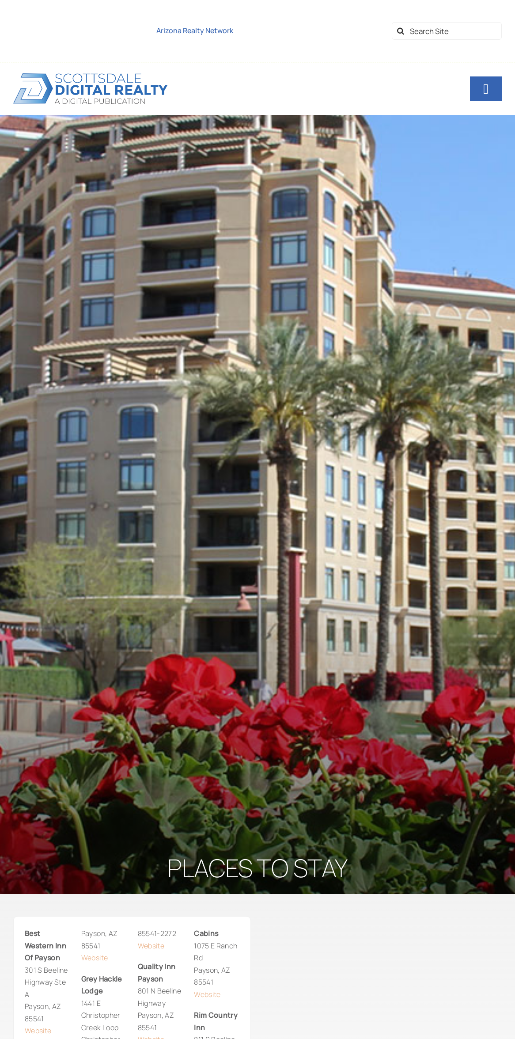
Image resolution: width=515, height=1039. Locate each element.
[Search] (400, 31)
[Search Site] (447, 31)
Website (38, 1030)
